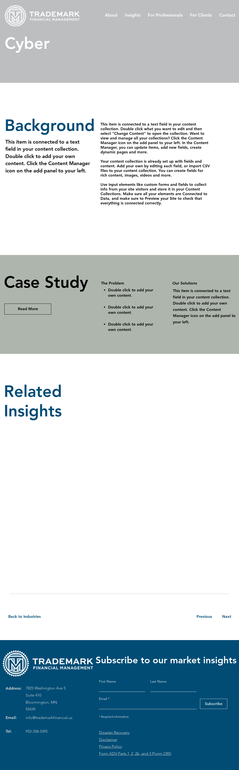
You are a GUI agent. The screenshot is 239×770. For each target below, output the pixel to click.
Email (103, 698)
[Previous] (204, 616)
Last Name (158, 681)
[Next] (225, 616)
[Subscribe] (213, 704)
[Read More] (27, 309)
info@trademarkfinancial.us (49, 717)
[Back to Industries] (27, 616)
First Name (107, 681)
